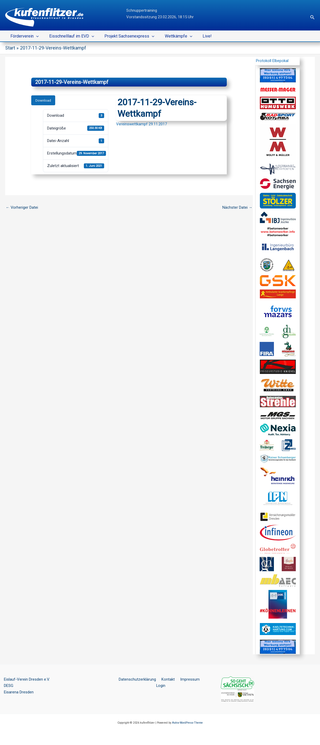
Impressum (182, 679)
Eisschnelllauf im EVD (68, 36)
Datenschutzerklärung (133, 679)
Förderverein (23, 36)
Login (200, 679)
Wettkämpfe (171, 36)
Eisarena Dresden (19, 692)
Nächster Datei (237, 207)
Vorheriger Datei (22, 207)
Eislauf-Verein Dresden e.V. (27, 679)
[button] (312, 17)
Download (43, 100)
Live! (197, 36)
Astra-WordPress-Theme (187, 722)
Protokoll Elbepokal (272, 60)
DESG (8, 685)
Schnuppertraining (141, 10)
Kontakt (162, 679)
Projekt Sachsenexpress (124, 36)
